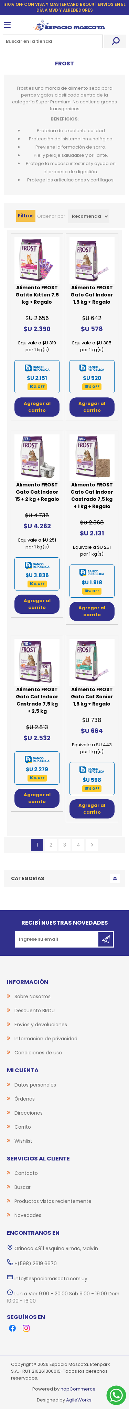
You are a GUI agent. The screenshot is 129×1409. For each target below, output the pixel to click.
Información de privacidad (45, 1038)
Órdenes (24, 1098)
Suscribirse (105, 939)
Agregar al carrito (37, 407)
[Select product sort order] (88, 216)
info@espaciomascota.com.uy (50, 1278)
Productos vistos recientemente (53, 1201)
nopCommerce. (79, 1389)
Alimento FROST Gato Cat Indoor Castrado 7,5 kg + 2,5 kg (37, 700)
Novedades (27, 1215)
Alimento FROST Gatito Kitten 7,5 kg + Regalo (37, 294)
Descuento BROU (34, 1010)
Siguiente (92, 845)
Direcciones (28, 1112)
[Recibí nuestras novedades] (57, 939)
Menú (7, 25)
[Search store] (53, 41)
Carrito (22, 1127)
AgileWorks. (79, 1400)
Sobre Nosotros (32, 996)
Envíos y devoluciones (40, 1024)
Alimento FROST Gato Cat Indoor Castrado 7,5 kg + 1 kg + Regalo (92, 495)
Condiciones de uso (38, 1052)
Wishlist (23, 1141)
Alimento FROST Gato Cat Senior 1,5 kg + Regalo (92, 696)
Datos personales (35, 1084)
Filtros (26, 215)
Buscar (115, 41)
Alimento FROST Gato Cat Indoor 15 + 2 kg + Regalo (37, 492)
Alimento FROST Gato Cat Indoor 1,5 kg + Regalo (92, 294)
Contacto (26, 1173)
